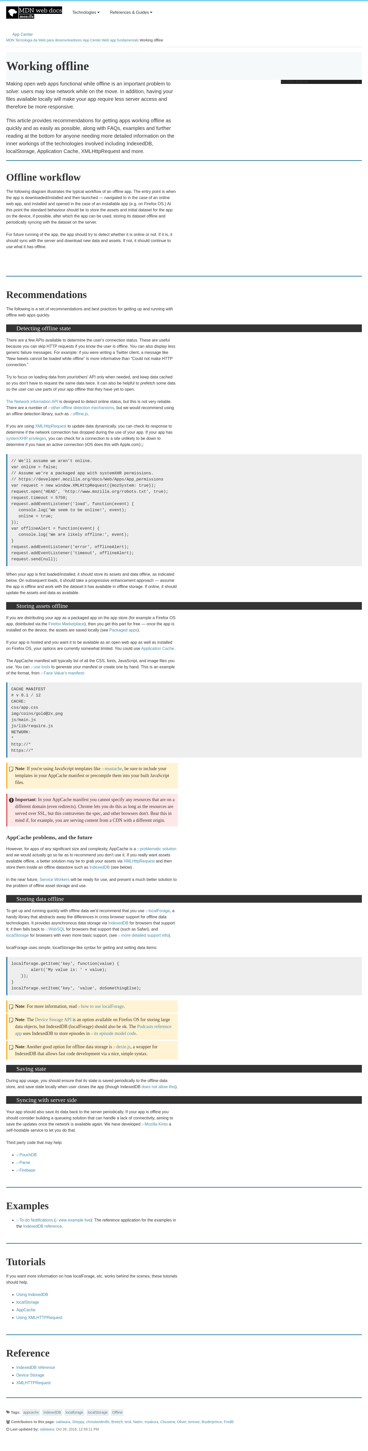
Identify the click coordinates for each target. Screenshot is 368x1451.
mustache (113, 768)
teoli (128, 1422)
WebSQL (57, 929)
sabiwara (63, 1422)
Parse (24, 1162)
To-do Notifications (36, 1220)
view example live (74, 1220)
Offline (117, 1412)
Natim (138, 1422)
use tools (42, 667)
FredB (229, 1422)
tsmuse (194, 1422)
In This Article (320, 82)
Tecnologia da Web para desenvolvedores (48, 40)
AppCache (26, 1310)
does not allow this (158, 1087)
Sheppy (78, 1422)
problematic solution (158, 849)
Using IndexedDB (32, 1294)
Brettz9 (117, 1422)
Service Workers (55, 879)
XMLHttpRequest (50, 426)
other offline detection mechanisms (82, 408)
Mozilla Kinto (156, 1124)
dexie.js (123, 1046)
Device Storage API (53, 1019)
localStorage (17, 935)
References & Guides (131, 12)
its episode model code (115, 1033)
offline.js (80, 414)
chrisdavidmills (97, 1422)
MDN (10, 40)
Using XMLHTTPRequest (39, 1317)
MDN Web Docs (34, 12)
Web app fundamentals (120, 40)
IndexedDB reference (42, 1226)
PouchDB (28, 1155)
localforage (74, 1412)
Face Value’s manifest (64, 673)
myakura (151, 1422)
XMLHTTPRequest (33, 1383)
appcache (31, 1412)
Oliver (181, 1422)
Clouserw (167, 1422)
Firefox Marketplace (66, 624)
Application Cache (157, 648)
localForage (159, 911)
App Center (22, 34)
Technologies (86, 12)
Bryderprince (212, 1422)
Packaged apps (123, 630)
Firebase (27, 1170)
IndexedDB (99, 867)
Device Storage (30, 1375)
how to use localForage (102, 1006)
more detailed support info (144, 935)
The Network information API (32, 401)
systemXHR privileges (26, 438)
